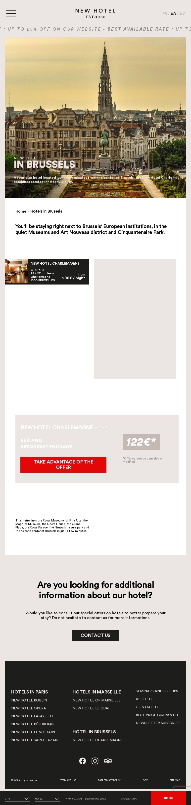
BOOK (168, 798)
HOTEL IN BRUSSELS (94, 732)
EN (173, 13)
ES (182, 13)
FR (165, 13)
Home (20, 211)
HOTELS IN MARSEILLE (97, 692)
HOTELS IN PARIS (29, 692)
